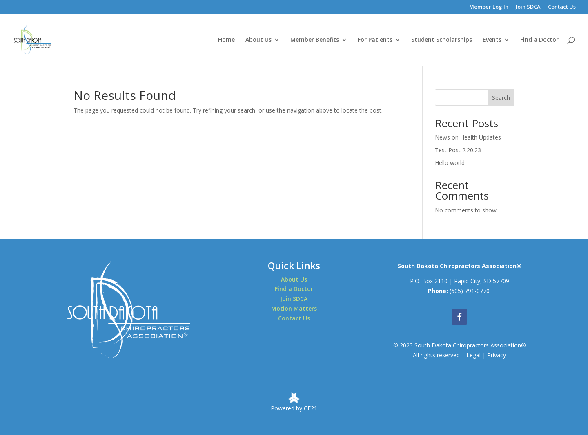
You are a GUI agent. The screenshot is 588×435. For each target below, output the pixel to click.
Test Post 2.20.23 (458, 150)
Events (492, 40)
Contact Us (562, 7)
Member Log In (488, 7)
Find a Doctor (539, 40)
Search (501, 97)
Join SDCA (528, 7)
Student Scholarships (441, 40)
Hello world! (450, 163)
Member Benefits (314, 40)
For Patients (375, 40)
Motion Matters (294, 308)
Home (226, 40)
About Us (258, 40)
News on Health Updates (468, 137)
